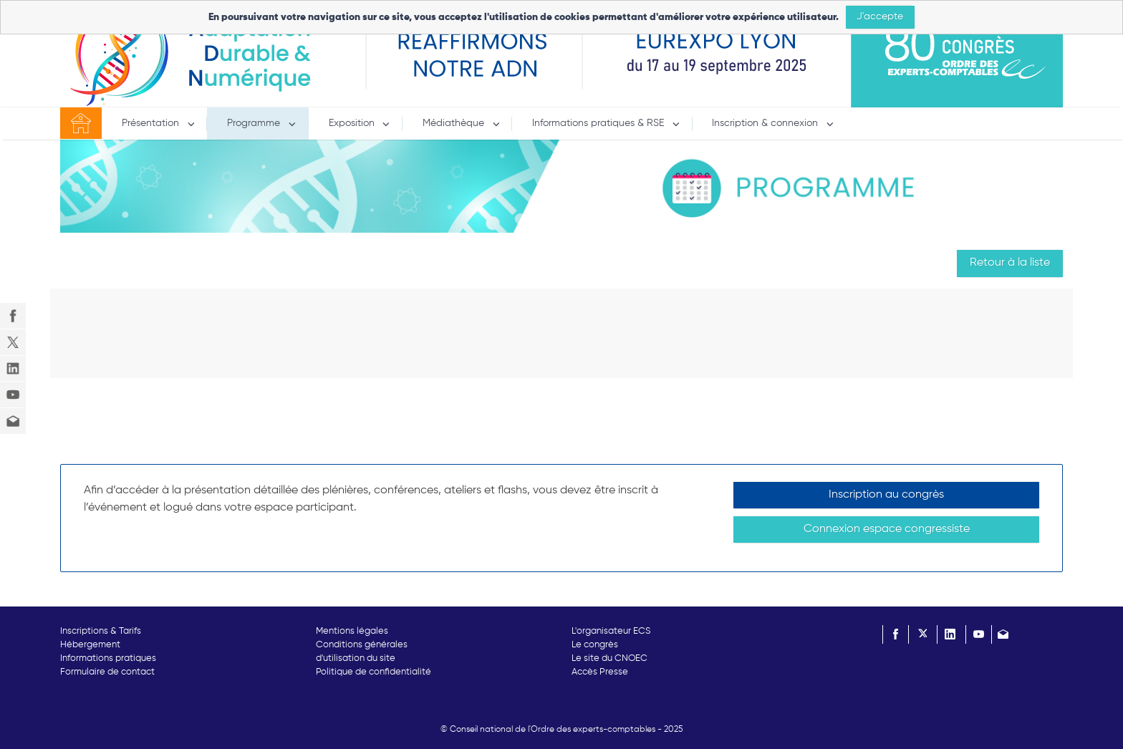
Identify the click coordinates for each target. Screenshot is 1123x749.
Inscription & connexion (766, 123)
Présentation (152, 123)
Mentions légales (352, 631)
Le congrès (595, 644)
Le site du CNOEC (609, 658)
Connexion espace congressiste (887, 529)
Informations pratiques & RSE (599, 123)
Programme (255, 123)
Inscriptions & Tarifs (100, 631)
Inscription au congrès (886, 495)
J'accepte (880, 16)
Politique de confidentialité (373, 672)
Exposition (353, 123)
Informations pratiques (108, 658)
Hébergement (90, 644)
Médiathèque (455, 123)
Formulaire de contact (107, 672)
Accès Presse (600, 672)
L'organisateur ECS (611, 631)
